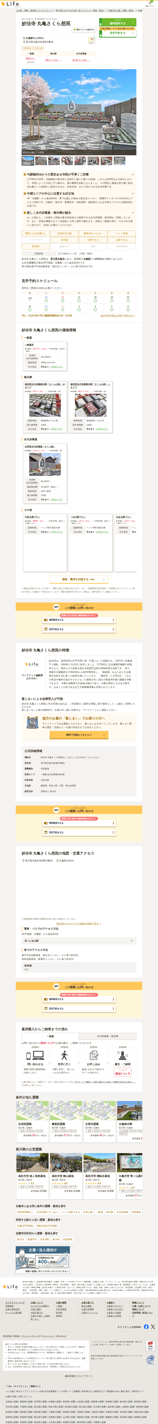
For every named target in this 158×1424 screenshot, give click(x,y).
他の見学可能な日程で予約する (118, 315)
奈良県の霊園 (126, 1412)
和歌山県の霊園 (141, 1412)
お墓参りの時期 (114, 1316)
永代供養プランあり (47, 1212)
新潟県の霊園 (71, 1407)
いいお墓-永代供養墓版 (46, 1391)
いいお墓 (10, 1391)
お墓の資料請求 (12, 1309)
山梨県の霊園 (128, 1407)
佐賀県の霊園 (12, 1422)
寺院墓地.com (112, 1391)
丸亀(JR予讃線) (25, 1226)
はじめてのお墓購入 (40, 1306)
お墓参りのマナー (115, 1306)
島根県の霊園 (26, 1417)
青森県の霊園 (26, 1402)
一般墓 (99, 1212)
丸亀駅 (86, 259)
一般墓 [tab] (50, 1036)
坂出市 (20, 1239)
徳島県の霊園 (83, 1417)
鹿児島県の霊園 (84, 1422)
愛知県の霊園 (40, 1412)
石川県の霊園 (99, 1407)
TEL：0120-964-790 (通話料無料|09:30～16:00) (47, 315)
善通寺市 (32, 1239)
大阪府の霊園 (97, 1412)
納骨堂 (59, 1316)
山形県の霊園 (83, 1402)
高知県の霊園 (126, 1417)
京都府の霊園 (83, 1412)
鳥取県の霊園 (12, 1417)
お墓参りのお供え (115, 1309)
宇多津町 (44, 1239)
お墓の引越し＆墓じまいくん (19, 1396)
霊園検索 (9, 1306)
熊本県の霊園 (40, 1422)
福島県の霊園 (97, 1402)
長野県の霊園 (142, 1407)
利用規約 (16, 1336)
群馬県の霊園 (140, 1402)
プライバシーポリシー (31, 1336)
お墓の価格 (36, 1309)
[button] (117, 22)
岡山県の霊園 (40, 1417)
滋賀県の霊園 (69, 1412)
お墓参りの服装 (114, 1312)
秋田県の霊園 (69, 1402)
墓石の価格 (86, 1306)
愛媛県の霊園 (111, 1417)
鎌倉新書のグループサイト (79, 1376)
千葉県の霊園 (26, 1407)
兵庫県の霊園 (111, 1412)
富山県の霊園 (85, 1407)
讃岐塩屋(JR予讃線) (46, 1226)
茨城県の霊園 (111, 1402)
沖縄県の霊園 (99, 1422)
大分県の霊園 (54, 1422)
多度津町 (67, 1239)
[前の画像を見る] (25, 112)
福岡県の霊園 (140, 1417)
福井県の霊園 (114, 1407)
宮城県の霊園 (54, 1402)
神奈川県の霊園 (55, 1407)
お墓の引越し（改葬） (41, 1316)
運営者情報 (7, 1336)
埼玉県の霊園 (12, 1407)
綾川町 (56, 1239)
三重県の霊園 (54, 1412)
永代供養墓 (122, 1212)
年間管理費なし (25, 1212)
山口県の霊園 (69, 1417)
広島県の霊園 (54, 1417)
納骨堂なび (99, 1391)
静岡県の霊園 (26, 1412)
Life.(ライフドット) (24, 1391)
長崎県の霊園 (26, 1422)
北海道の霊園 (12, 1402)
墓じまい (35, 1319)
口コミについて (48, 1336)
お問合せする (56, 367)
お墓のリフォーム (89, 1312)
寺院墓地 (136, 1212)
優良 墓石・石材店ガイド (132, 1391)
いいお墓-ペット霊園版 (69, 1391)
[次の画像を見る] (132, 112)
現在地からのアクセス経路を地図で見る (79, 923)
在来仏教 (88, 1212)
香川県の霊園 (97, 1417)
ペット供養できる (70, 1212)
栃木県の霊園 (126, 1402)
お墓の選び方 (37, 1312)
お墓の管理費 (87, 1309)
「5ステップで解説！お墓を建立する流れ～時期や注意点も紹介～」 (104, 1082)
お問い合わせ (61, 1336)
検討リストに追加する (84, 29)
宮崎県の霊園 (69, 1422)
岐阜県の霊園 (12, 1412)
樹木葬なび (87, 1391)
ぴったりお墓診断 (13, 1312)
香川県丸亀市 (57, 259)
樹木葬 (109, 1212)
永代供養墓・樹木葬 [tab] (107, 1036)
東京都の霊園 (40, 1407)
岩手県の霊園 (40, 1402)
